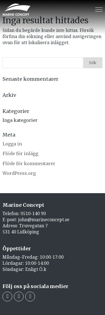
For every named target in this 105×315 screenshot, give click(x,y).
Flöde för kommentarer (28, 163)
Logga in (12, 144)
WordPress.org (19, 173)
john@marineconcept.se (43, 219)
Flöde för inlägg (20, 153)
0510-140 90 (33, 213)
